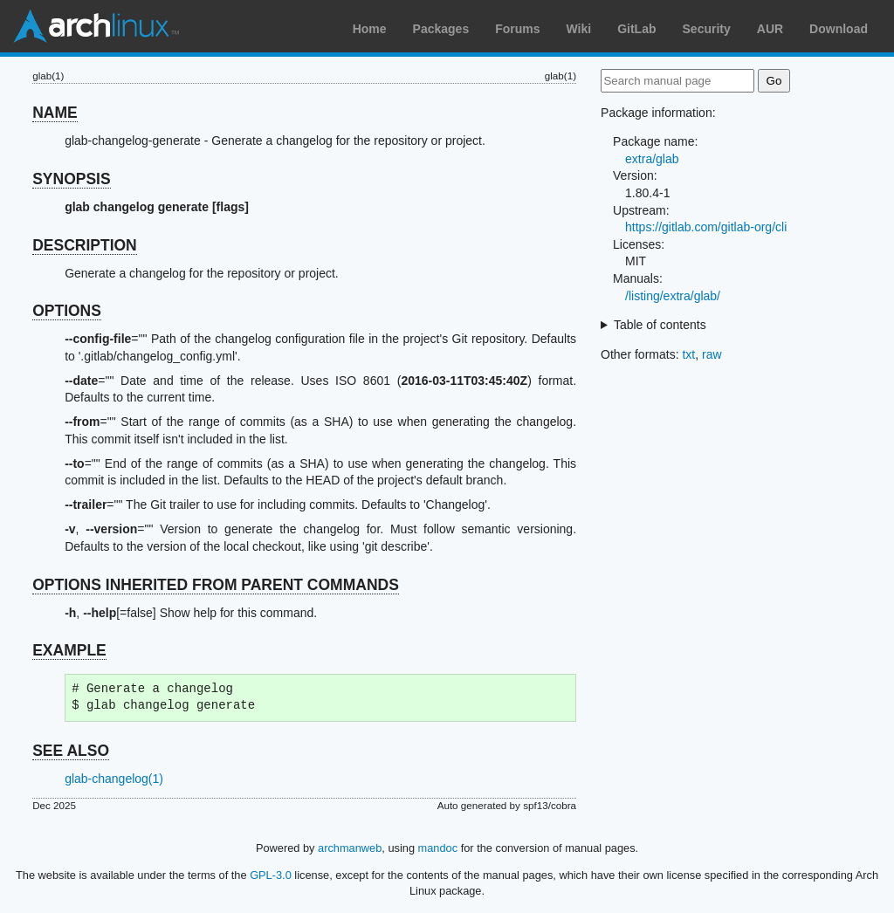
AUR (770, 29)
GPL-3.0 (271, 875)
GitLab (636, 29)
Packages (441, 29)
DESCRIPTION (84, 245)
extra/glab (651, 159)
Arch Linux (96, 26)
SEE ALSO (70, 750)
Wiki (579, 29)
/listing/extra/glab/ (672, 296)
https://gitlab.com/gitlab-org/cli (706, 227)
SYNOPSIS (71, 179)
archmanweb (350, 848)
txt (688, 354)
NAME (55, 112)
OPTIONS (66, 310)
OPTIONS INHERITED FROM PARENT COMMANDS (215, 585)
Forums (517, 29)
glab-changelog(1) (114, 779)
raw (712, 354)
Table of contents (660, 325)
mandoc (438, 848)
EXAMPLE (69, 650)
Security (707, 29)
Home (370, 29)
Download (838, 29)
